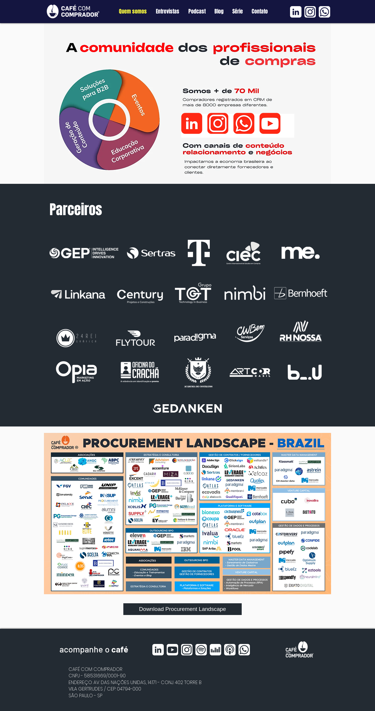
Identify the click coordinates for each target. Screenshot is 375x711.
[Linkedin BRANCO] (295, 12)
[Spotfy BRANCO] (201, 649)
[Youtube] (270, 123)
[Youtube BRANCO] (172, 649)
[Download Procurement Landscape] (182, 609)
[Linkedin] (191, 123)
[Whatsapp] (244, 123)
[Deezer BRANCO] (215, 649)
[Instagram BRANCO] (310, 12)
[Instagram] (218, 123)
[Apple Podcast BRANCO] (230, 649)
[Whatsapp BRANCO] (324, 12)
